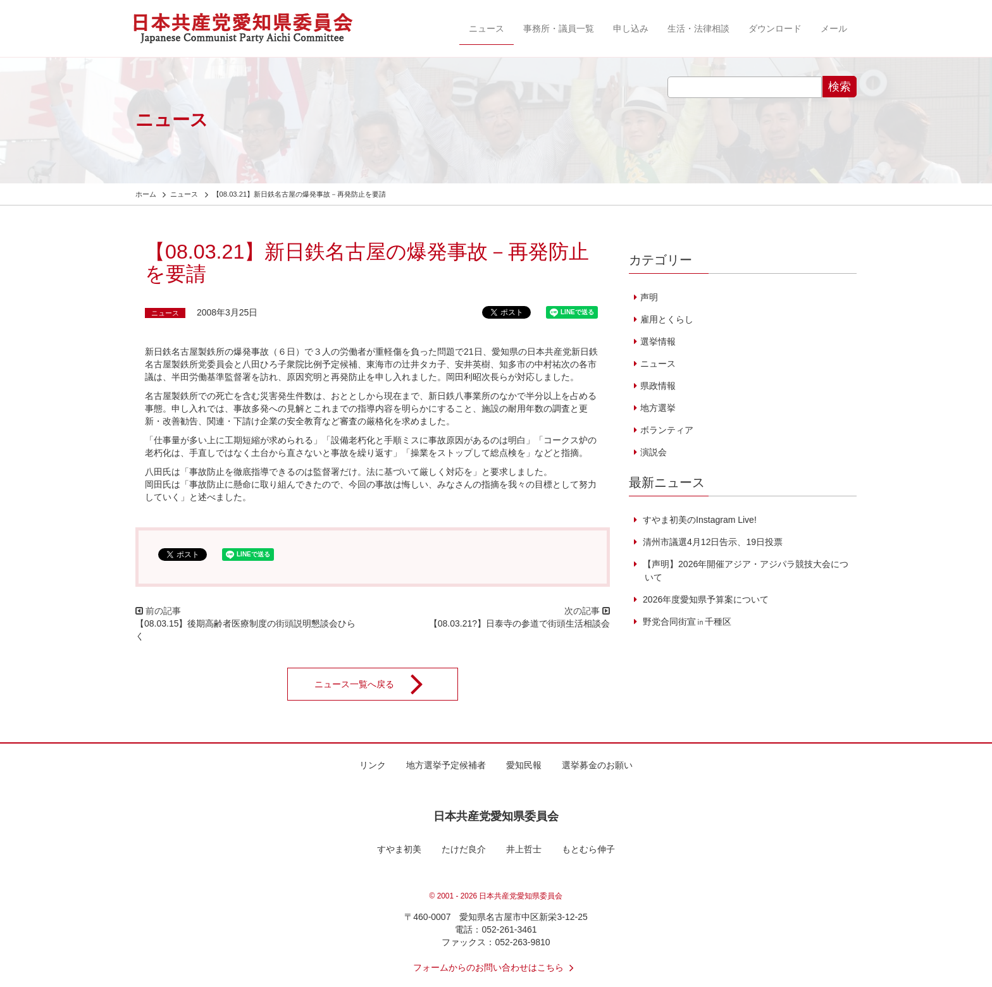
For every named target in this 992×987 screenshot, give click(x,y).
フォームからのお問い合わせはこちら (496, 967)
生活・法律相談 (698, 28)
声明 (649, 297)
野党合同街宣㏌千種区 (685, 621)
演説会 (653, 452)
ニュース (486, 28)
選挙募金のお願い (597, 765)
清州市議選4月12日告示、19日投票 (711, 542)
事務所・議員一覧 (558, 28)
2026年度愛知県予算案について (704, 599)
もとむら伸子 (588, 849)
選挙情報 (658, 341)
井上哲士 (524, 849)
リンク (372, 765)
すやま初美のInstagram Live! (698, 520)
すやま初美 (399, 849)
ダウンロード (775, 28)
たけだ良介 (464, 849)
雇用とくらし (666, 319)
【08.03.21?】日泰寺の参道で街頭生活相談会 (519, 623)
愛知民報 (524, 765)
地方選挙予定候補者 (446, 765)
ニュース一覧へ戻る (377, 684)
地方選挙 (658, 408)
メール (834, 28)
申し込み (630, 28)
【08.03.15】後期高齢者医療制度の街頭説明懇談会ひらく (245, 629)
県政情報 (658, 386)
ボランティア (666, 430)
